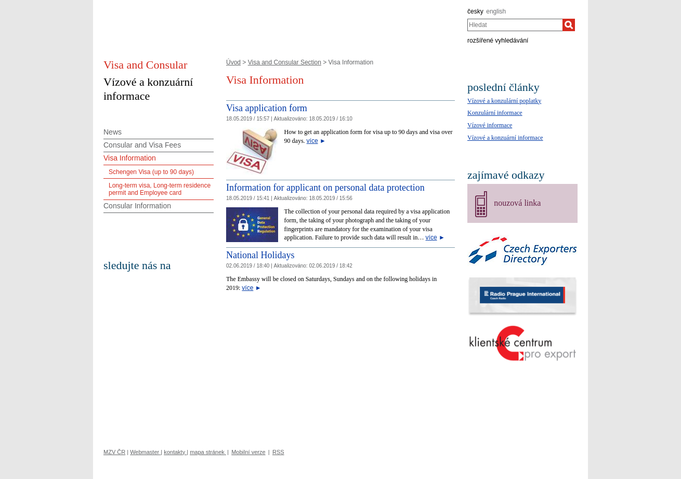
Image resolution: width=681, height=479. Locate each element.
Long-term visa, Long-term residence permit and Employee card (160, 189)
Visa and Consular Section (284, 62)
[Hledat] (568, 25)
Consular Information (137, 206)
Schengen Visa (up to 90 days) (151, 172)
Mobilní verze (248, 452)
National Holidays (260, 255)
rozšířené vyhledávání (497, 40)
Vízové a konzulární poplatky (504, 100)
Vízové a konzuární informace (505, 137)
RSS (278, 452)
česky (475, 11)
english (496, 11)
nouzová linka (517, 202)
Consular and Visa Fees (142, 145)
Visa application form (266, 108)
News (112, 132)
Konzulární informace (494, 112)
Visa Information (129, 158)
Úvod (233, 62)
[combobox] (514, 25)
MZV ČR (114, 452)
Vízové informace (489, 125)
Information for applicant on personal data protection (325, 187)
